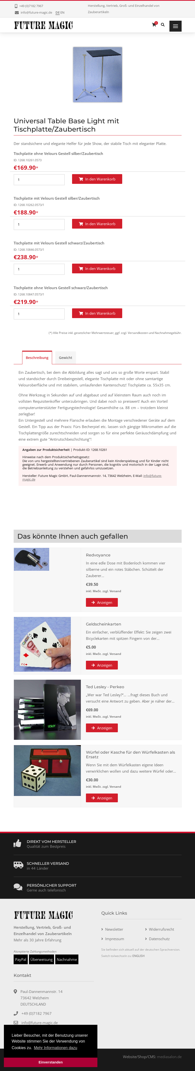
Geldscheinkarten (103, 624)
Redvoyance (98, 555)
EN (62, 12)
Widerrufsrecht (161, 929)
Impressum (114, 938)
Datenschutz (159, 938)
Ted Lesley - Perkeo (105, 687)
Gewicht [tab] (65, 357)
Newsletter (114, 929)
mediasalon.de (169, 1056)
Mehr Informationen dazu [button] (55, 1048)
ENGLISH (138, 956)
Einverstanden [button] (50, 1062)
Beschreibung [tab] (37, 357)
